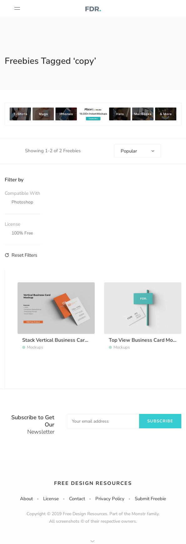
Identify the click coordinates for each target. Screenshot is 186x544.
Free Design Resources (93, 483)
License (51, 499)
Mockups (35, 347)
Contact (77, 499)
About (26, 499)
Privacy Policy (109, 499)
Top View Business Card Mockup (146, 340)
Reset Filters (21, 255)
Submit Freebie (150, 499)
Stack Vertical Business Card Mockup (64, 340)
